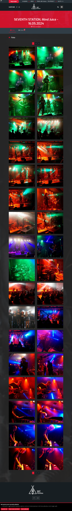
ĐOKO (34, 1)
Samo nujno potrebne (14, 509)
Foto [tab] (12, 30)
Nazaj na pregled (36, 26)
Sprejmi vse (4, 509)
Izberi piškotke (24, 509)
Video (22, 30)
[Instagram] (19, 7)
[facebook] (16, 7)
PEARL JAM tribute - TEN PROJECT (48, 1)
